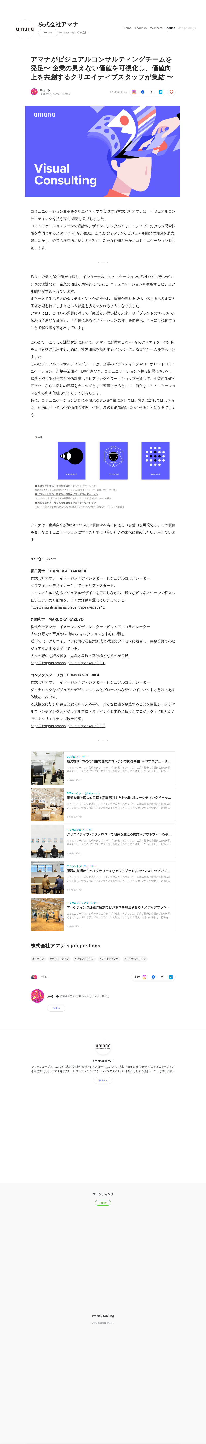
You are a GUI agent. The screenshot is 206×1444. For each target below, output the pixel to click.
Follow (48, 32)
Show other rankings (103, 1323)
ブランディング (85, 958)
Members (156, 28)
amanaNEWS (103, 1061)
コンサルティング (136, 958)
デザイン (39, 958)
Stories (170, 28)
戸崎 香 (45, 90)
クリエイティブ (60, 958)
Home (127, 28)
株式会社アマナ (58, 24)
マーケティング (109, 958)
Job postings (187, 28)
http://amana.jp (67, 32)
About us (141, 28)
